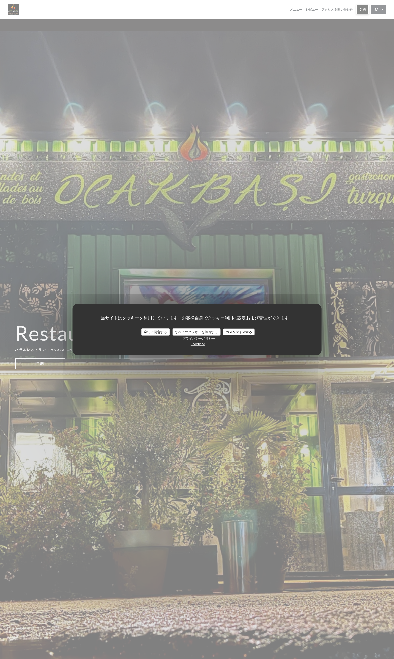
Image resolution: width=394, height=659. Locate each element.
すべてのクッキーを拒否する (196, 332)
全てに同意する (155, 332)
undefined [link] (198, 344)
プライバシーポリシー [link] (198, 338)
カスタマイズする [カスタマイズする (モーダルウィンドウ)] (239, 332)
